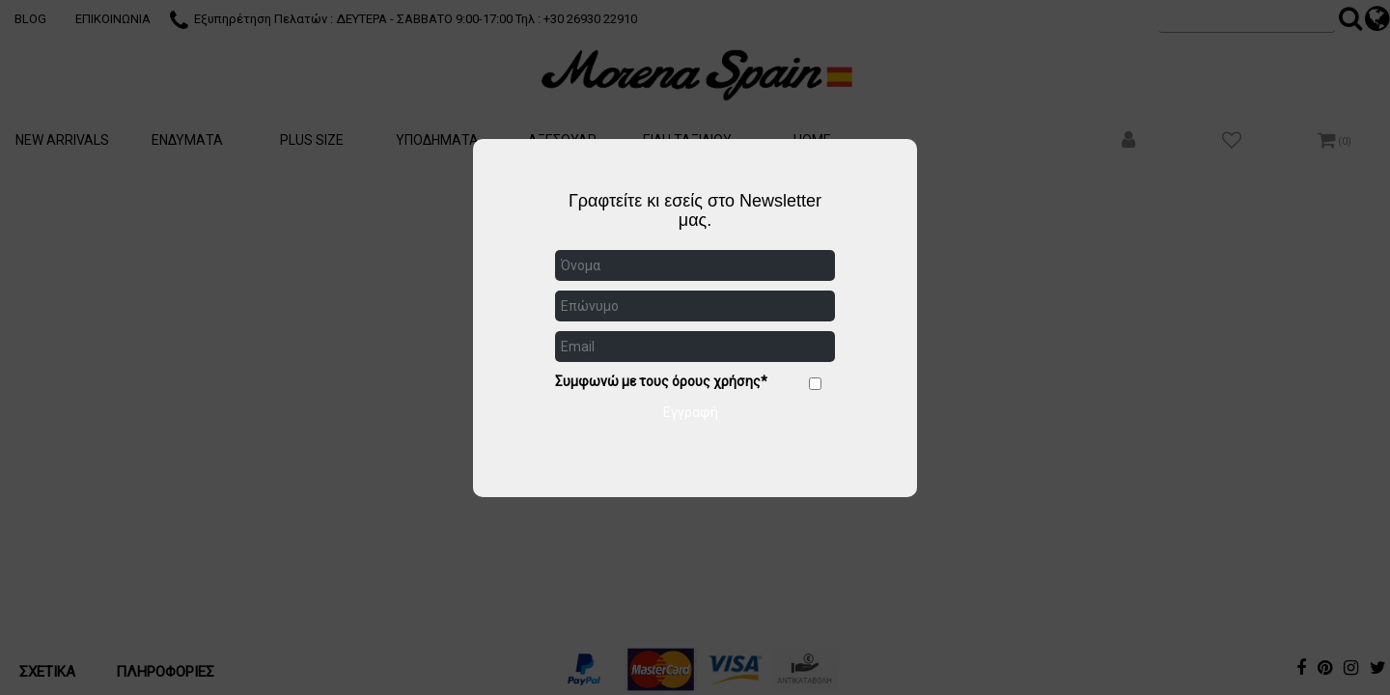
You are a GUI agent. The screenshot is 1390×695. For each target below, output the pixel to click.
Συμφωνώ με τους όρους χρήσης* (661, 381)
